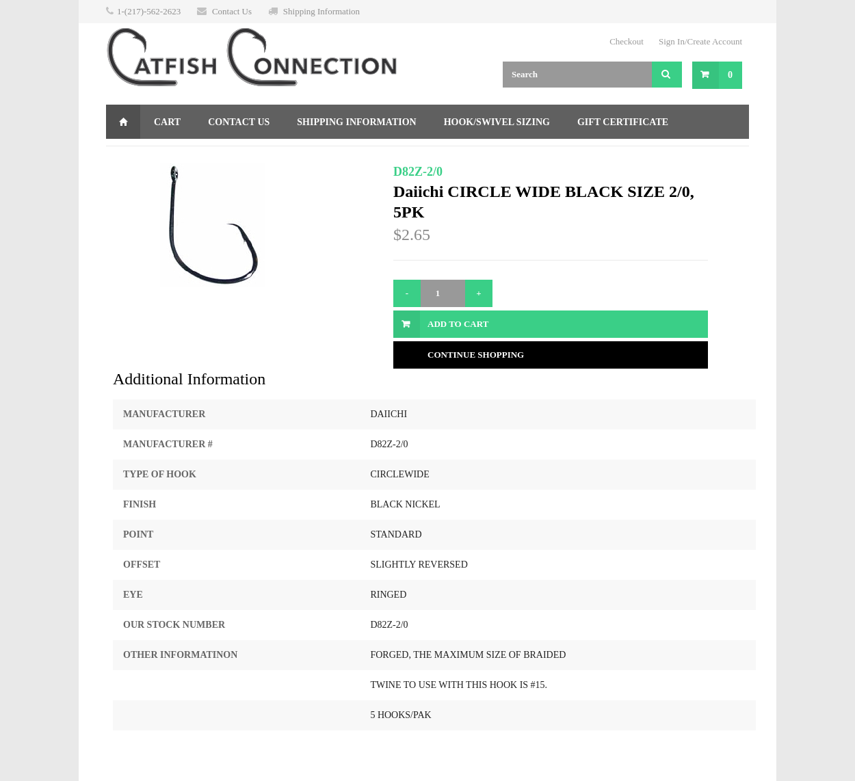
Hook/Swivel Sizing (497, 122)
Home (123, 122)
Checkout (626, 41)
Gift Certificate (622, 122)
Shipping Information (321, 11)
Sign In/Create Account (700, 41)
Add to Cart (458, 324)
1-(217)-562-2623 (149, 11)
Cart (167, 122)
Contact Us (232, 11)
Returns (143, 156)
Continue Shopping (476, 354)
